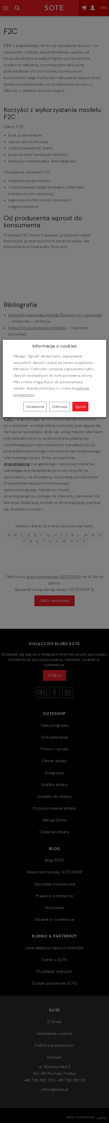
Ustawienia (35, 406)
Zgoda (80, 406)
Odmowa (59, 406)
